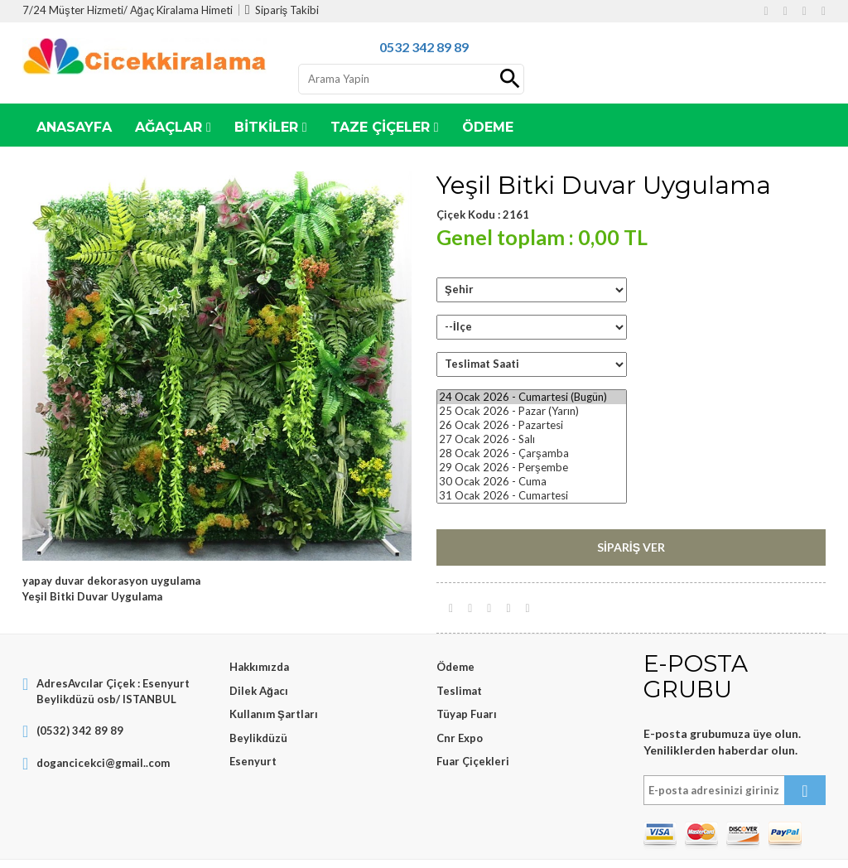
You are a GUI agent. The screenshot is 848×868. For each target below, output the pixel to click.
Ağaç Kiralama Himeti (181, 10)
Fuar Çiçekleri (472, 761)
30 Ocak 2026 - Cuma (531, 482)
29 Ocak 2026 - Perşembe (531, 468)
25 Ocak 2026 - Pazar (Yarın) (531, 411)
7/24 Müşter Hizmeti (72, 10)
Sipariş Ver (631, 547)
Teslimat (459, 690)
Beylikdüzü (258, 738)
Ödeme (455, 666)
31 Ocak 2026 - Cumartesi (531, 496)
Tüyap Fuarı (466, 714)
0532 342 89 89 (424, 47)
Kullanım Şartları (273, 714)
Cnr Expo (459, 738)
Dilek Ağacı (258, 690)
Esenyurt (253, 761)
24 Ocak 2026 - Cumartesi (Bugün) (531, 397)
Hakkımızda (259, 666)
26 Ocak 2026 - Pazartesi (531, 425)
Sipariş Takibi (282, 10)
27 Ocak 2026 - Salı (531, 439)
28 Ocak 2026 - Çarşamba (531, 453)
